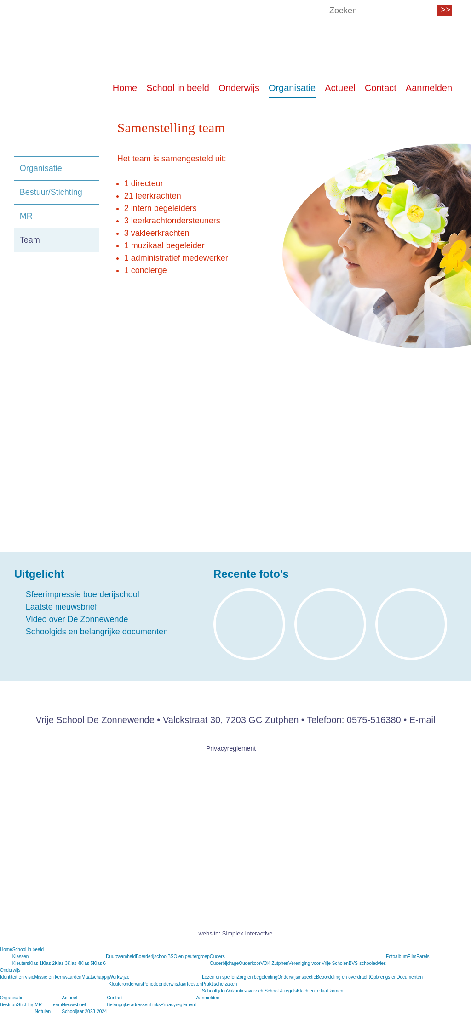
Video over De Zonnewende (77, 619)
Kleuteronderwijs (126, 983)
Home (125, 89)
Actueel (340, 89)
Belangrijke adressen (128, 1004)
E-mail (422, 720)
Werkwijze (119, 977)
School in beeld (177, 89)
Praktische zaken (219, 983)
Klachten (306, 990)
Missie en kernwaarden (58, 977)
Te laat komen (329, 990)
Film (412, 956)
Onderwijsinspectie (296, 977)
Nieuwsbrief (74, 1004)
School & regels (280, 990)
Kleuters (20, 963)
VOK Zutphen (275, 963)
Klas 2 (48, 963)
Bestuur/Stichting (51, 192)
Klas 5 (86, 963)
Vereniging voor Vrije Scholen (318, 963)
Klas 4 (74, 963)
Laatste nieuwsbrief (61, 606)
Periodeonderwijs (160, 983)
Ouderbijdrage (224, 963)
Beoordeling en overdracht (343, 977)
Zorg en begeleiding (257, 977)
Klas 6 (99, 963)
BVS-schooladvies (367, 963)
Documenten (409, 977)
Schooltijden (214, 990)
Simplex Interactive (247, 933)
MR (26, 216)
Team (30, 240)
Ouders (217, 956)
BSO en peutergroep (188, 956)
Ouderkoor (249, 963)
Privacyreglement (231, 748)
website (208, 933)
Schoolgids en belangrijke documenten (97, 631)
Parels (422, 956)
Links (155, 1004)
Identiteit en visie (17, 977)
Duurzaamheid (121, 956)
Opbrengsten (383, 977)
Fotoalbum (397, 956)
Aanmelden (429, 89)
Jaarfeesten (190, 983)
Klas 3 (61, 963)
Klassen (20, 956)
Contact (380, 89)
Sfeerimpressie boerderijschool (82, 594)
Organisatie (292, 89)
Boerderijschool (151, 956)
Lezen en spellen (219, 977)
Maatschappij (95, 977)
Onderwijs (238, 89)
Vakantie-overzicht (246, 990)
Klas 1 (35, 963)
